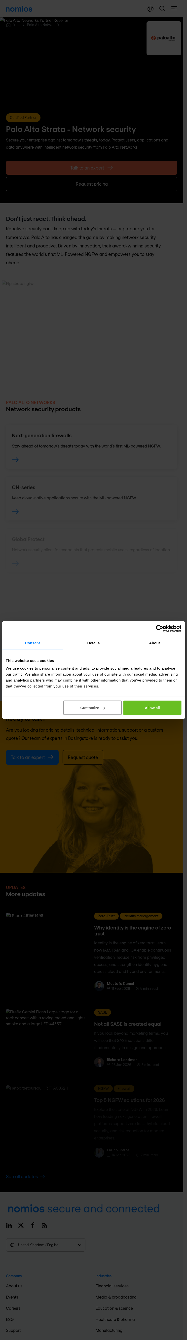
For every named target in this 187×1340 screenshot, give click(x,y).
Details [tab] (93, 643)
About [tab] (154, 643)
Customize (92, 708)
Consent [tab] (32, 643)
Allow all (152, 708)
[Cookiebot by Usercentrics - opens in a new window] (159, 628)
